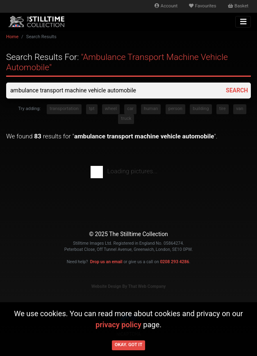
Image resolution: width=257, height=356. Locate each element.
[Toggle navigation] (243, 22)
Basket (238, 6)
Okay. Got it (129, 344)
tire (222, 108)
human (151, 108)
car (130, 108)
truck (126, 118)
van (239, 108)
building (201, 108)
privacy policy (118, 324)
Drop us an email (106, 261)
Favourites (202, 6)
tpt (92, 108)
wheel (111, 108)
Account (166, 6)
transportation (64, 108)
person (175, 108)
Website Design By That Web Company (128, 286)
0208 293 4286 (174, 261)
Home (12, 36)
